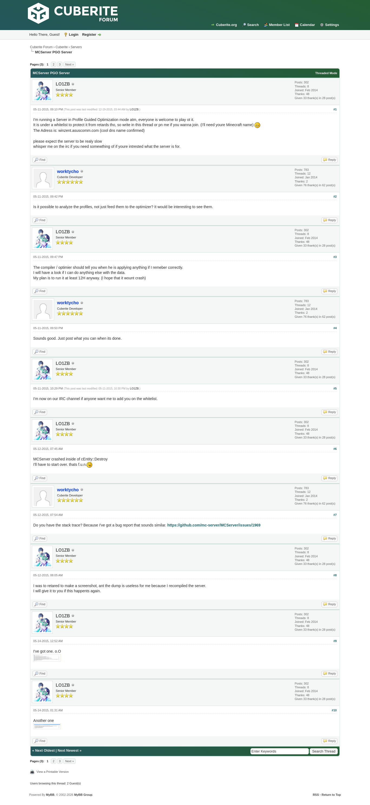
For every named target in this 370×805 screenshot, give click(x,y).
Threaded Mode (326, 73)
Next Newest (68, 750)
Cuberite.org (226, 25)
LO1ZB (63, 84)
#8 (335, 575)
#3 (335, 256)
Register (89, 34)
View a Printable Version (53, 771)
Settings (332, 25)
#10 (334, 710)
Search (253, 25)
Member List (279, 25)
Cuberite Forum (41, 47)
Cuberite (61, 47)
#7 (335, 514)
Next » (69, 64)
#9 (335, 641)
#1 (335, 109)
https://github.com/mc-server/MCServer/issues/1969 (213, 525)
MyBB (50, 794)
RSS (316, 794)
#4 (335, 328)
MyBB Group (83, 794)
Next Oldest (45, 750)
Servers (76, 47)
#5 (335, 388)
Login (73, 34)
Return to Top (331, 794)
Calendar (307, 25)
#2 (335, 196)
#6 (335, 448)
